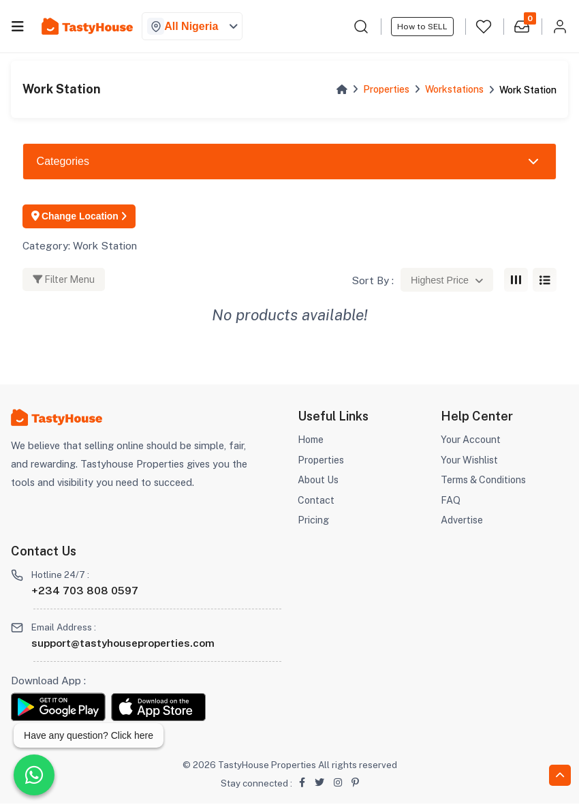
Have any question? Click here (88, 735)
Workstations (454, 89)
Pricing (313, 525)
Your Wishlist (470, 464)
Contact (316, 504)
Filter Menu (64, 284)
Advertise (462, 525)
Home (312, 444)
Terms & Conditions (486, 484)
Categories (63, 161)
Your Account (472, 444)
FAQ (450, 504)
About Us (319, 484)
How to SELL (422, 26)
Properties (386, 89)
